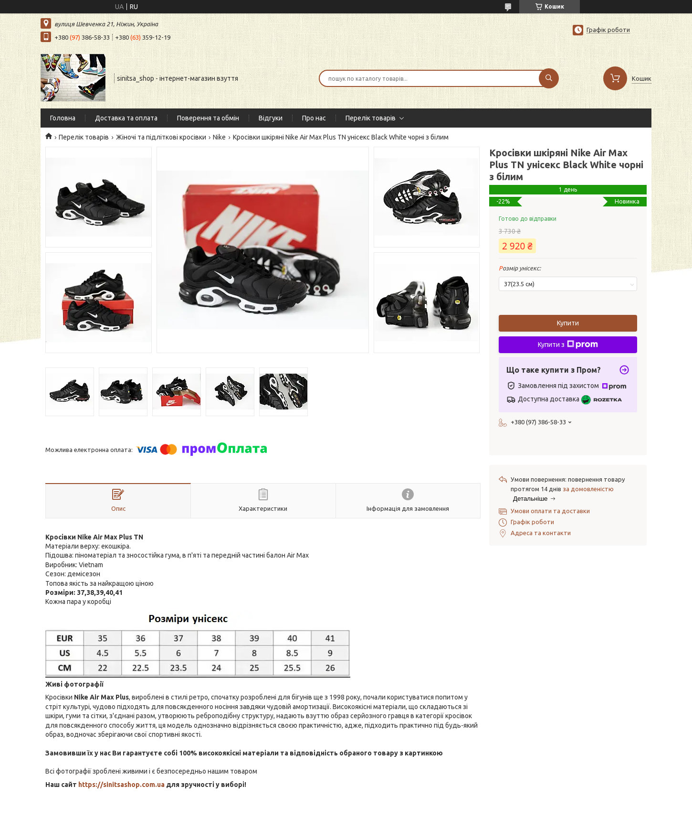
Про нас (314, 118)
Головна (62, 118)
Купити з (568, 344)
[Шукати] (549, 78)
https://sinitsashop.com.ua (121, 784)
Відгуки (271, 118)
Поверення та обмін (208, 118)
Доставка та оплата (126, 118)
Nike (219, 137)
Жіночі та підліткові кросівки (161, 137)
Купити (568, 323)
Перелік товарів (371, 118)
